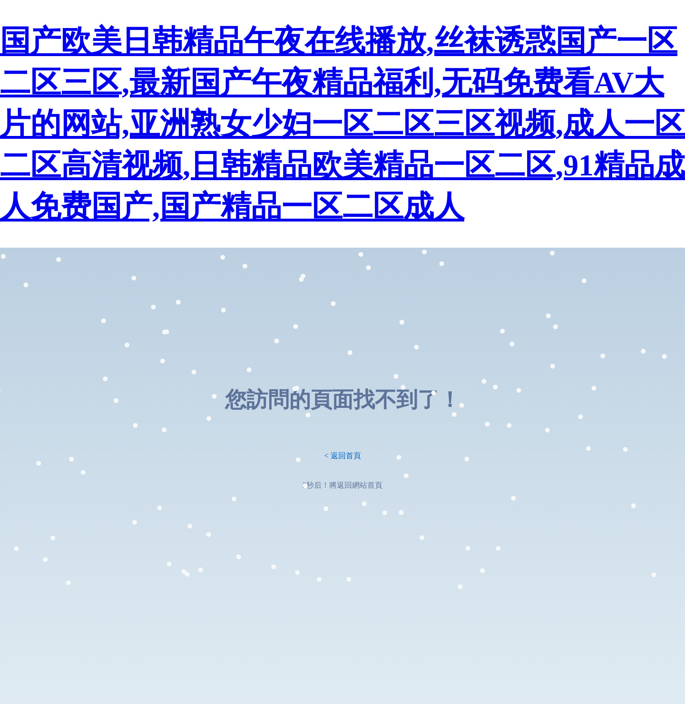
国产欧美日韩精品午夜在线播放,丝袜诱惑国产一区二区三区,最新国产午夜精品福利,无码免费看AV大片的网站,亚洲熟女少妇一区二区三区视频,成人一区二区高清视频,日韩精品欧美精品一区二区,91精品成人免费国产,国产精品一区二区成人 (342, 123)
